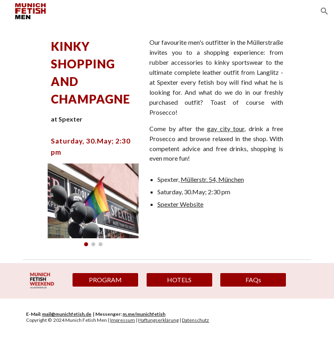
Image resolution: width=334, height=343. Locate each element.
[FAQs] (253, 280)
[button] (324, 11)
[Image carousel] (93, 205)
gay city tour (226, 128)
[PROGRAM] (105, 280)
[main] (93, 81)
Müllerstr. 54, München (212, 179)
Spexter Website (180, 204)
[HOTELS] (179, 280)
